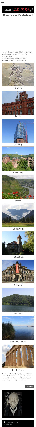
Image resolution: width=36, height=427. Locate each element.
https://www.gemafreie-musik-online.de (14, 60)
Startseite (30, 386)
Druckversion (8, 422)
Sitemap (16, 422)
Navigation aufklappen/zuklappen (18, 2)
